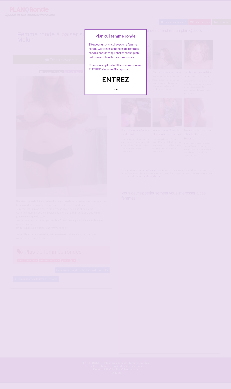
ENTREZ (115, 79)
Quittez (115, 89)
